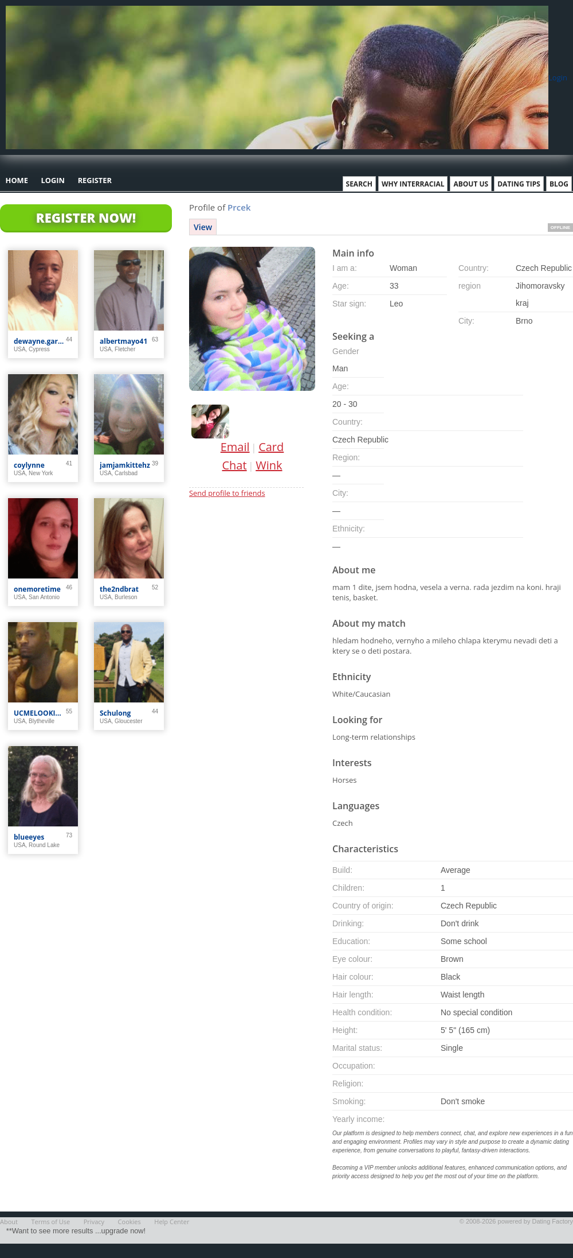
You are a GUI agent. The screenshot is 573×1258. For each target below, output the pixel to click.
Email (235, 447)
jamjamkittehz (125, 465)
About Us (470, 184)
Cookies (129, 1221)
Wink (269, 465)
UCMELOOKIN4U (40, 713)
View (203, 227)
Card (271, 447)
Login (557, 77)
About (9, 1221)
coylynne (29, 465)
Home (17, 180)
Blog (559, 184)
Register (95, 180)
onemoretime (37, 589)
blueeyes (29, 837)
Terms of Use (51, 1221)
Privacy (94, 1221)
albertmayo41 (123, 341)
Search (359, 184)
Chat (234, 465)
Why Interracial (413, 184)
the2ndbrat (119, 589)
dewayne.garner (40, 341)
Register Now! (86, 217)
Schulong (115, 713)
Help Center (171, 1221)
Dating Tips (518, 184)
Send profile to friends (227, 493)
